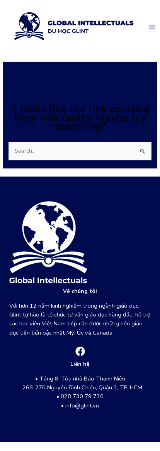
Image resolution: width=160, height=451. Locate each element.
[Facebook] (80, 351)
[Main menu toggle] (152, 27)
